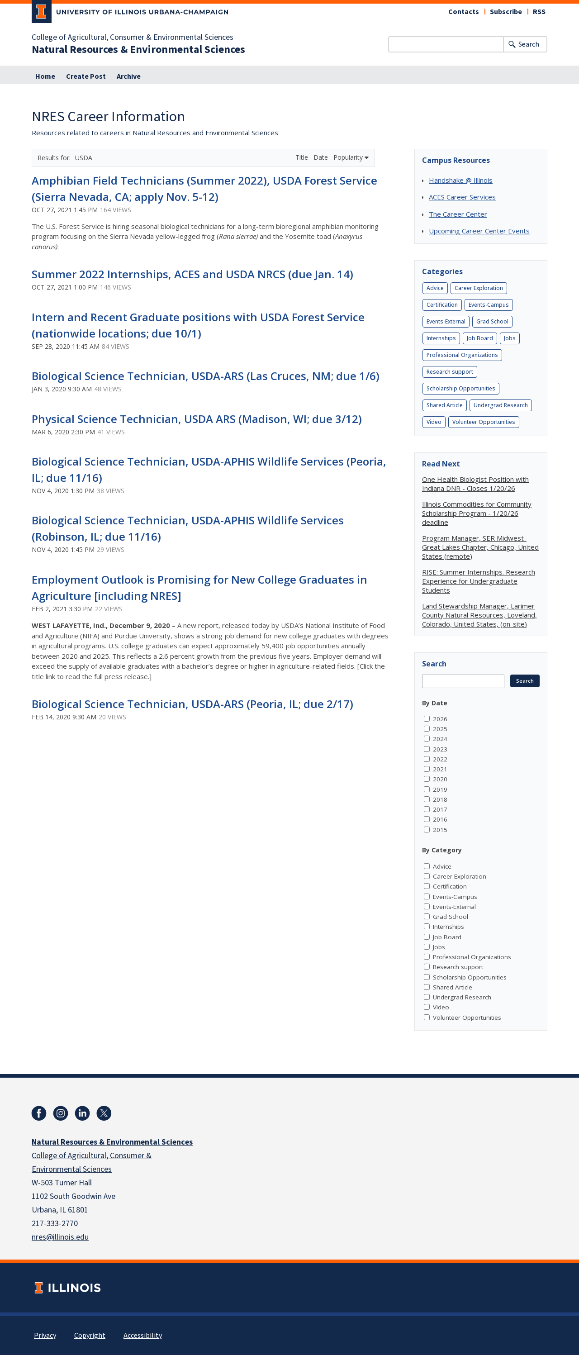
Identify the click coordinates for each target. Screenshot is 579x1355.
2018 (440, 799)
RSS (539, 12)
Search (528, 44)
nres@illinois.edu (60, 1237)
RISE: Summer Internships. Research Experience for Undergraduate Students (478, 580)
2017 (440, 809)
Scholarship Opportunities (461, 388)
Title (302, 157)
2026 (440, 719)
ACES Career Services (462, 196)
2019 (440, 789)
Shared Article (445, 405)
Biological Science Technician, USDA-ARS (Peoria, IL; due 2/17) (192, 703)
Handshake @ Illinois (461, 180)
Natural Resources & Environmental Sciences (138, 50)
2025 (440, 729)
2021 (440, 769)
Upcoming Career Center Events (479, 230)
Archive (129, 76)
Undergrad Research (501, 405)
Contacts (463, 12)
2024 (440, 739)
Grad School (492, 321)
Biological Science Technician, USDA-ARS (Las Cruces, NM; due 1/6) (206, 375)
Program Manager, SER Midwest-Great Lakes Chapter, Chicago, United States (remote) (480, 547)
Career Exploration (479, 288)
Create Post (86, 76)
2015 (440, 830)
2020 (440, 779)
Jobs (510, 338)
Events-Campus (489, 305)
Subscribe (506, 12)
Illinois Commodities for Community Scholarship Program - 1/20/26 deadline (477, 513)
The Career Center (458, 214)
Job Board (480, 338)
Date (321, 157)
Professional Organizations (462, 355)
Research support (450, 372)
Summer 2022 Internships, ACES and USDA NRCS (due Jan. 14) (192, 273)
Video (434, 422)
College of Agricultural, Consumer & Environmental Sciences (132, 37)
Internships (441, 338)
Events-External (446, 321)
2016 (440, 819)
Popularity (351, 157)
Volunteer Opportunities (483, 422)
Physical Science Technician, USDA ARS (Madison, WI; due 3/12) (197, 418)
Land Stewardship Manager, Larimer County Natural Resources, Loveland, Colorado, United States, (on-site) (479, 614)
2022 (440, 759)
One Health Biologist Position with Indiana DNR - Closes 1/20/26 (475, 484)
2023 (440, 749)
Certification (442, 305)
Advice (435, 288)
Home (45, 76)
